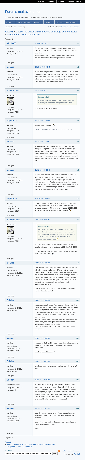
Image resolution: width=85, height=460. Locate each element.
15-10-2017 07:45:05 (42, 380)
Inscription (59, 22)
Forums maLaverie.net (22, 12)
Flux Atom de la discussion (70, 451)
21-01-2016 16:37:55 (42, 198)
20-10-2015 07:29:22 (42, 91)
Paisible (10, 300)
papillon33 (12, 120)
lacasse (10, 67)
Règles (36, 22)
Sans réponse (74, 27)
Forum (61, 2)
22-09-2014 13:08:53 (42, 43)
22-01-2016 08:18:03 (42, 220)
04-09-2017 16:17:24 (42, 300)
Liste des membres (24, 22)
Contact (51, 2)
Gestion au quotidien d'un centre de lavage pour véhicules (46, 31)
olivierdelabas (13, 91)
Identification (71, 22)
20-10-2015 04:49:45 (42, 67)
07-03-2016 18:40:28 (42, 263)
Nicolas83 (11, 43)
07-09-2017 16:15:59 (42, 338)
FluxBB (77, 454)
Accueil (41, 2)
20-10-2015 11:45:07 (42, 142)
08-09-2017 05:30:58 (42, 361)
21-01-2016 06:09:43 (42, 170)
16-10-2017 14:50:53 (42, 408)
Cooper (10, 380)
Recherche (48, 22)
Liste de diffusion (74, 2)
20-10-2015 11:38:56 (42, 121)
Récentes (64, 27)
